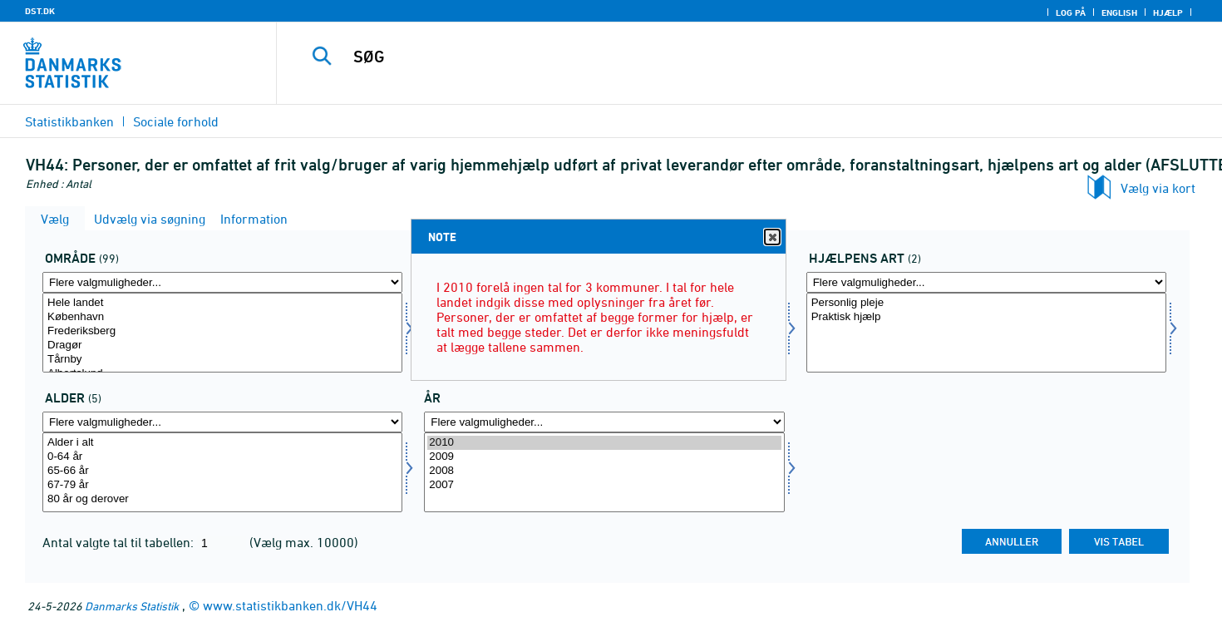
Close (771, 237)
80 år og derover (222, 499)
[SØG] (719, 56)
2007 (604, 485)
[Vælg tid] (604, 472)
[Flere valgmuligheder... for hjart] (986, 282)
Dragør (222, 345)
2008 (604, 471)
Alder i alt (222, 443)
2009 (604, 457)
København (222, 317)
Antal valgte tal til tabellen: (119, 542)
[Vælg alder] (222, 472)
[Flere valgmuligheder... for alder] (222, 422)
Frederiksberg (222, 331)
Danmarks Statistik (132, 606)
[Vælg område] (222, 333)
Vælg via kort (1158, 187)
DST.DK (40, 11)
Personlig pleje (986, 303)
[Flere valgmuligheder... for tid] (604, 422)
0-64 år (222, 457)
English (1119, 12)
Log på (1071, 12)
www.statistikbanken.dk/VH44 (290, 605)
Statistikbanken (69, 121)
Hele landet (222, 303)
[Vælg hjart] (986, 333)
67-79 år (222, 485)
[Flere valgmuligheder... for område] (222, 282)
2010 (604, 443)
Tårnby (222, 360)
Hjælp (1168, 12)
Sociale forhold (176, 121)
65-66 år (222, 471)
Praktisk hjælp (986, 317)
